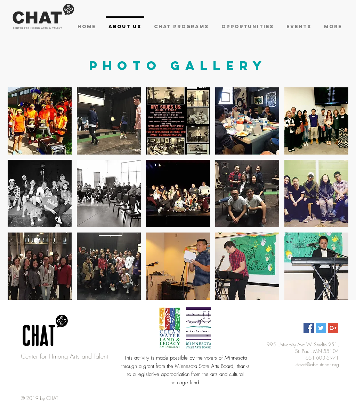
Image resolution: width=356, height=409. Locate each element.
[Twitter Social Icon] (321, 328)
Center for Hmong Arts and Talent (64, 356)
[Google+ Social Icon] (333, 328)
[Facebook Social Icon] (309, 328)
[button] (40, 121)
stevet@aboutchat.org (317, 364)
